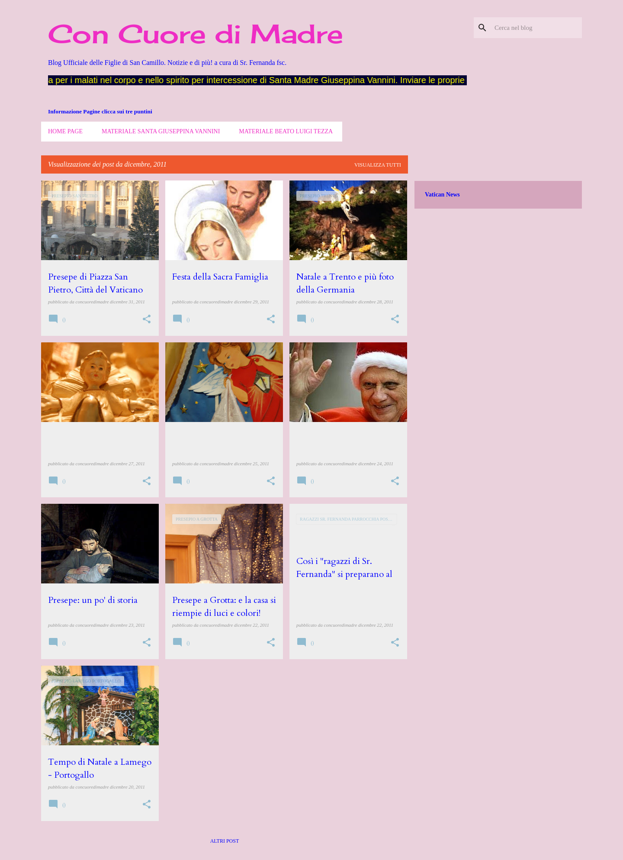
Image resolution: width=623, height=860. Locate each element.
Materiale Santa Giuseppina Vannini (161, 131)
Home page (65, 131)
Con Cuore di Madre (195, 33)
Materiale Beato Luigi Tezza (286, 131)
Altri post (224, 841)
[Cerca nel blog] (536, 27)
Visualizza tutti (377, 165)
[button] (146, 319)
